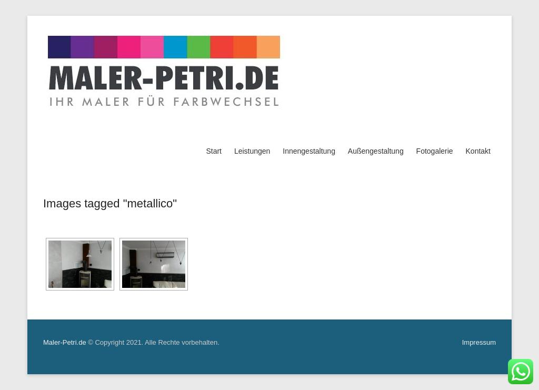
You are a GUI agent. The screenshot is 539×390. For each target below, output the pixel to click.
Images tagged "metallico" (110, 203)
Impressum (479, 342)
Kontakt (478, 151)
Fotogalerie (434, 151)
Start (214, 151)
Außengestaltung (376, 151)
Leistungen (252, 151)
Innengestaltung (309, 151)
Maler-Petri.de (64, 342)
